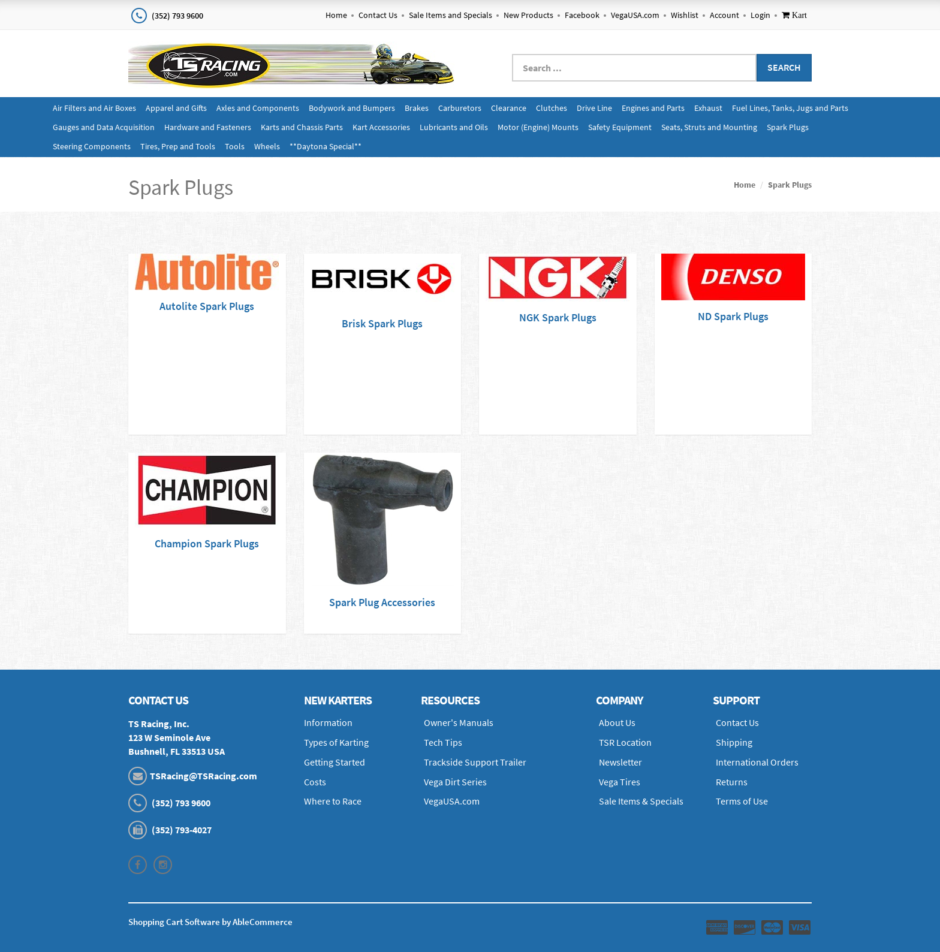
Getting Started (334, 762)
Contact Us (377, 15)
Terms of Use (742, 801)
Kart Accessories (381, 127)
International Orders (757, 762)
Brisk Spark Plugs (382, 323)
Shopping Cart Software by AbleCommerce (210, 921)
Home (336, 15)
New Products (528, 15)
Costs (315, 782)
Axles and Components (257, 108)
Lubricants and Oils (454, 127)
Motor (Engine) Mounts (538, 127)
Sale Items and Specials (450, 15)
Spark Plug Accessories (382, 602)
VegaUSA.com (635, 15)
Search (784, 67)
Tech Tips (443, 742)
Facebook (582, 15)
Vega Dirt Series (455, 782)
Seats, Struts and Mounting (709, 127)
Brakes (417, 108)
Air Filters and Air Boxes (94, 108)
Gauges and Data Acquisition (104, 127)
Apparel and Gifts (176, 108)
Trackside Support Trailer (475, 762)
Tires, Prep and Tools (177, 146)
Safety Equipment (620, 127)
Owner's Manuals (458, 722)
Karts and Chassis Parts (302, 127)
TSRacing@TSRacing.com (203, 776)
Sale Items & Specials (641, 801)
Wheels (267, 146)
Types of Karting (336, 742)
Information (328, 722)
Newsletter (620, 762)
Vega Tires (619, 782)
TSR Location (625, 742)
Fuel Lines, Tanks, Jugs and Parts (790, 108)
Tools (235, 146)
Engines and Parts (653, 108)
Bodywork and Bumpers (352, 108)
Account (724, 15)
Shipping (734, 742)
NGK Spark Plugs (557, 317)
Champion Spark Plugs (207, 543)
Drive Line (594, 108)
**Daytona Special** (325, 146)
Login (760, 15)
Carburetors (459, 108)
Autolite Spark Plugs (206, 306)
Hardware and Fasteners (207, 127)
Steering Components (92, 146)
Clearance (508, 108)
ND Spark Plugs (733, 316)
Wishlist (684, 15)
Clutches (551, 108)
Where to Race (332, 801)
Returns (732, 782)
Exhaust (708, 108)
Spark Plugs (788, 127)
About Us (617, 722)
